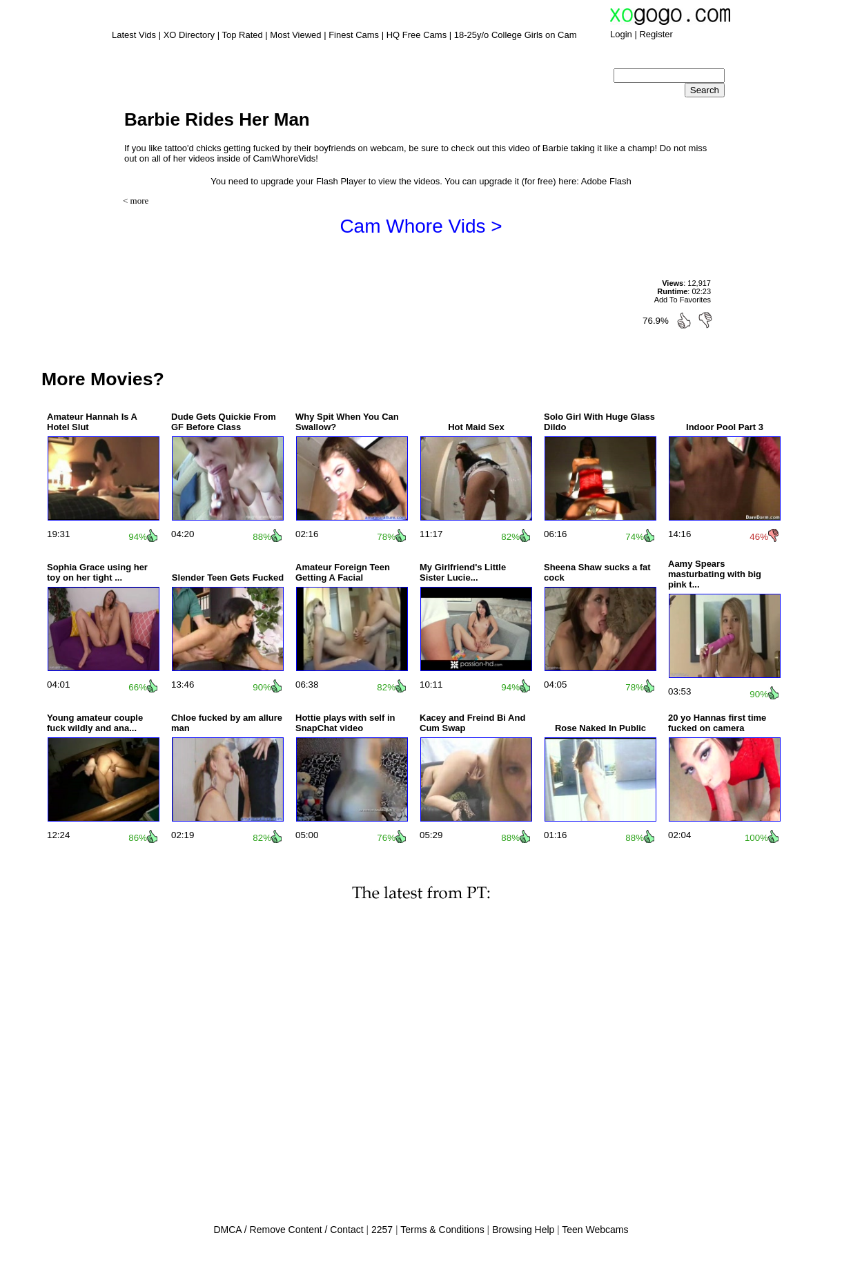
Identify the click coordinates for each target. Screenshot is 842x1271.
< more (135, 200)
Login (621, 34)
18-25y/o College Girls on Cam (515, 35)
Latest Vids (134, 35)
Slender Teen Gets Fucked (228, 577)
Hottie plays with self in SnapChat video (345, 722)
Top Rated (242, 35)
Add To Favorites (682, 299)
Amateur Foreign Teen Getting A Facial (342, 572)
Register (655, 34)
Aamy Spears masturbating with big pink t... (714, 574)
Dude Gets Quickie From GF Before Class (223, 421)
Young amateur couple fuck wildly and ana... (95, 722)
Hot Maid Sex (476, 427)
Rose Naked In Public (600, 728)
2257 (382, 1229)
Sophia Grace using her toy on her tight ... (97, 572)
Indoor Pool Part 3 (724, 427)
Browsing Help (523, 1229)
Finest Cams (354, 35)
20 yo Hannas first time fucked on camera (717, 722)
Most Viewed (295, 35)
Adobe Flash (606, 181)
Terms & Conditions (442, 1229)
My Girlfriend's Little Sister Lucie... (463, 572)
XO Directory (189, 35)
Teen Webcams (595, 1229)
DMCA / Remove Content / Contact (288, 1229)
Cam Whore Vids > (421, 226)
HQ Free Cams (416, 35)
